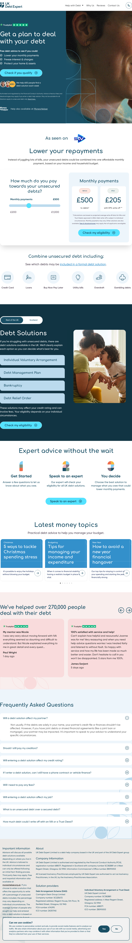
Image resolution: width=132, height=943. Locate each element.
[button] (82, 5)
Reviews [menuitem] (101, 5)
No (116, 929)
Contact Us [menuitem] (113, 5)
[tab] (12, 320)
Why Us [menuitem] (90, 5)
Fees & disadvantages (88, 223)
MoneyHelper (41, 109)
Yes (104, 929)
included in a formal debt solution (83, 264)
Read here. (32, 99)
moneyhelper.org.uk (12, 885)
